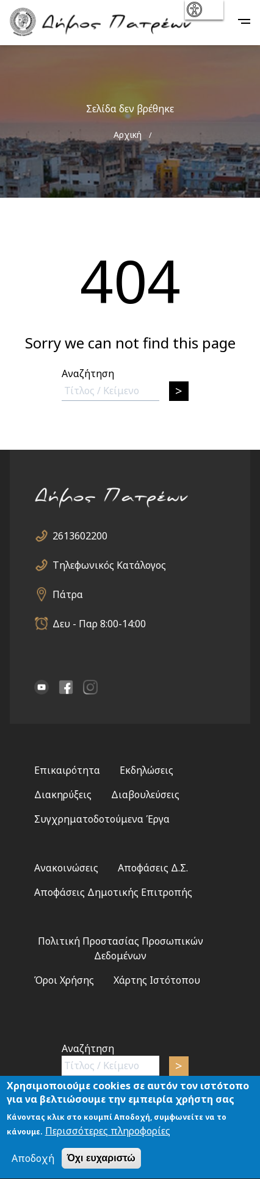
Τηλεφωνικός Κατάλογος (109, 565)
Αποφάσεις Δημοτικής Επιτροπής (113, 892)
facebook (66, 687)
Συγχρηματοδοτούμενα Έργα (102, 819)
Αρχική (128, 134)
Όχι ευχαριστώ (101, 1160)
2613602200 (79, 536)
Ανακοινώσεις (66, 867)
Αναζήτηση (88, 373)
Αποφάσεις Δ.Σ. (153, 867)
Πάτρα (67, 594)
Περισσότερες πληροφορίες (107, 1133)
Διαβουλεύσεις (145, 794)
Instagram (90, 687)
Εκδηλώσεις (146, 770)
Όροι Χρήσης (64, 980)
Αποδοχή (33, 1160)
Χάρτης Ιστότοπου (157, 980)
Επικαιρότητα (67, 770)
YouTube (41, 687)
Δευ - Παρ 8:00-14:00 (99, 623)
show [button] (203, 10)
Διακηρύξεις (63, 794)
